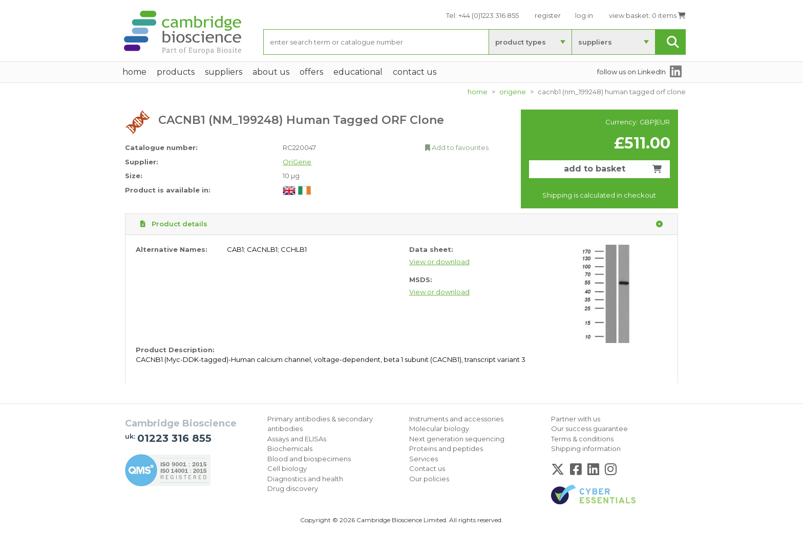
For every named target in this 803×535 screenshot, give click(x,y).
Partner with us (575, 419)
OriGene (512, 92)
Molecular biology (439, 428)
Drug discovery (292, 488)
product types (520, 42)
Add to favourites (457, 147)
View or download (439, 262)
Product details (401, 224)
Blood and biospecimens (309, 459)
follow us (631, 72)
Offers (311, 72)
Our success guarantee (589, 428)
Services (423, 459)
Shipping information (586, 448)
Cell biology (287, 468)
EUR (663, 122)
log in (584, 15)
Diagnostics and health (305, 479)
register (548, 15)
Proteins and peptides (446, 448)
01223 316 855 (174, 438)
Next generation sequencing (456, 439)
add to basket (613, 169)
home (134, 72)
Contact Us (414, 72)
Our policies (429, 479)
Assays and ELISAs (296, 439)
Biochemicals (289, 448)
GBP (647, 122)
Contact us (427, 468)
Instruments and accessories (456, 419)
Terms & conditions (582, 439)
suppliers (595, 42)
